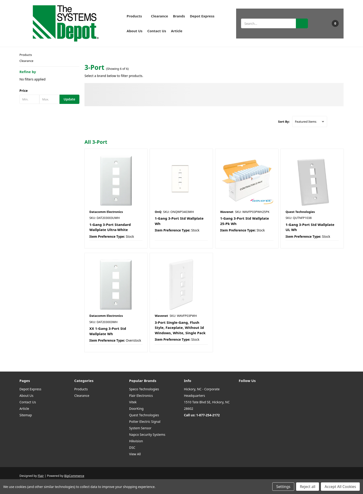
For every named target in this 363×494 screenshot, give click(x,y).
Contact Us (156, 31)
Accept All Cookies (340, 486)
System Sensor (140, 428)
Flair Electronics (141, 395)
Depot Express (202, 16)
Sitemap (25, 415)
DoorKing (136, 408)
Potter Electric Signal (144, 421)
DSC (132, 447)
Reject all (307, 486)
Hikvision (136, 441)
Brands (179, 16)
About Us (134, 31)
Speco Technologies (144, 389)
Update (69, 99)
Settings (283, 486)
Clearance (159, 16)
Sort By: (284, 121)
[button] (49, 90)
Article (176, 31)
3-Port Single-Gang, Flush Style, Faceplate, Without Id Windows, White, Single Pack (180, 327)
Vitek (133, 402)
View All (135, 454)
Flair (41, 476)
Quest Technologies (144, 415)
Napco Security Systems (147, 434)
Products (136, 16)
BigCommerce (74, 476)
